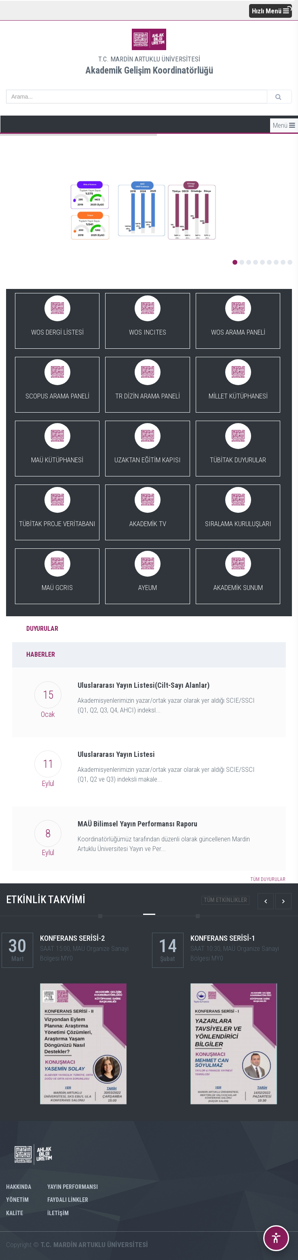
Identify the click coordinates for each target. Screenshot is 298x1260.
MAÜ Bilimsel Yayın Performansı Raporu (137, 824)
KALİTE (14, 1213)
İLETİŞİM (58, 1213)
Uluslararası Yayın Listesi (116, 754)
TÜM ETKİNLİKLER (225, 900)
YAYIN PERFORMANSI (72, 1187)
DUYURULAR (42, 628)
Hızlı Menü (270, 11)
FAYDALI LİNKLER (67, 1200)
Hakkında (18, 1187)
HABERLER (40, 654)
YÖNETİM (17, 1200)
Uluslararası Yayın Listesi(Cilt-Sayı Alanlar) (143, 685)
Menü (284, 125)
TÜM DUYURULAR (267, 879)
